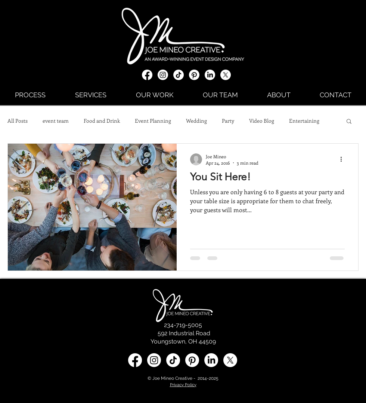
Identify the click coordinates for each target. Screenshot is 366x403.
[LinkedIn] (210, 75)
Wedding (196, 120)
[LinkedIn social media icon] (211, 360)
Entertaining (304, 120)
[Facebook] (147, 75)
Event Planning (153, 120)
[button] (349, 122)
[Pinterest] (194, 75)
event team (56, 120)
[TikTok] (178, 75)
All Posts (17, 120)
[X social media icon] (225, 75)
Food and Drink (102, 120)
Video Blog (261, 120)
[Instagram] (163, 75)
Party (228, 120)
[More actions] (343, 159)
